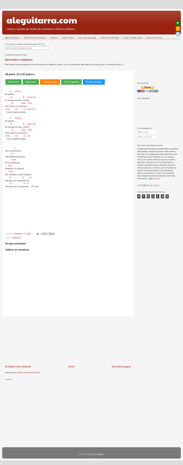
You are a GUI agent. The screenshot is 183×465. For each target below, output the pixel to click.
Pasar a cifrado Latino (133, 37)
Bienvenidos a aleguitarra (18, 60)
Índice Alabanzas (12, 37)
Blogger (100, 454)
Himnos (54, 37)
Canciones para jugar (87, 37)
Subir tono (13, 82)
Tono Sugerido (71, 82)
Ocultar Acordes (94, 82)
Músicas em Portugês (110, 37)
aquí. (158, 178)
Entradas (144, 132)
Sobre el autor (68, 37)
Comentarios (145, 137)
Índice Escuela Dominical (35, 37)
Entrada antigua (121, 366)
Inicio (71, 366)
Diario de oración (154, 37)
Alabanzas (16, 238)
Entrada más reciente (18, 366)
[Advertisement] (68, 341)
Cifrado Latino (50, 82)
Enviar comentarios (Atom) (28, 372)
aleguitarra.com (41, 20)
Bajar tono (31, 82)
